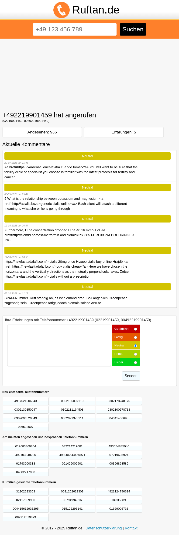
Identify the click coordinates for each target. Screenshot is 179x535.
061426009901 (72, 463)
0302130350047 (25, 409)
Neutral (119, 345)
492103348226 (25, 455)
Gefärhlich (121, 328)
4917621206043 (25, 401)
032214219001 (72, 446)
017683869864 (25, 446)
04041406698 (118, 418)
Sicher (118, 362)
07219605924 (118, 455)
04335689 (119, 500)
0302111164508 (72, 409)
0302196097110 (72, 401)
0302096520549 (25, 418)
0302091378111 (72, 418)
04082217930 (25, 472)
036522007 (26, 427)
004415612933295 (25, 508)
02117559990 (25, 500)
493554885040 (119, 446)
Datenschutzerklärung (104, 528)
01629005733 (118, 508)
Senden (131, 376)
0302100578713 (119, 409)
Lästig (118, 337)
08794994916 (72, 500)
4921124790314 (119, 491)
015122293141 (72, 508)
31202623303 (25, 491)
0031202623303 (72, 491)
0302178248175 (119, 401)
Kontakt (131, 528)
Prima (118, 354)
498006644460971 (72, 455)
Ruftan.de (95, 10)
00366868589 (118, 463)
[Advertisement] (89, 73)
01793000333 (25, 463)
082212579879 (25, 517)
